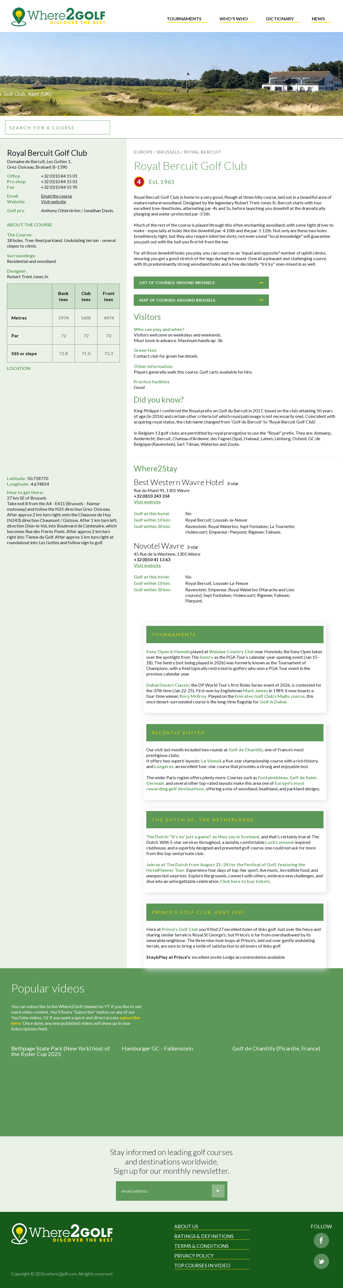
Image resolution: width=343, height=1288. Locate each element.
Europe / (145, 151)
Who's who (234, 18)
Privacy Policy (194, 1256)
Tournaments (184, 18)
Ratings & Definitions (203, 1236)
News (318, 18)
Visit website (53, 201)
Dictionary (280, 18)
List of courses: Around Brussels (201, 282)
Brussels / (170, 151)
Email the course (56, 195)
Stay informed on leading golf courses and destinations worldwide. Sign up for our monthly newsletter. (172, 1161)
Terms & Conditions (201, 1246)
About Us (186, 1226)
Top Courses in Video (202, 1265)
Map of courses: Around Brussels (201, 300)
